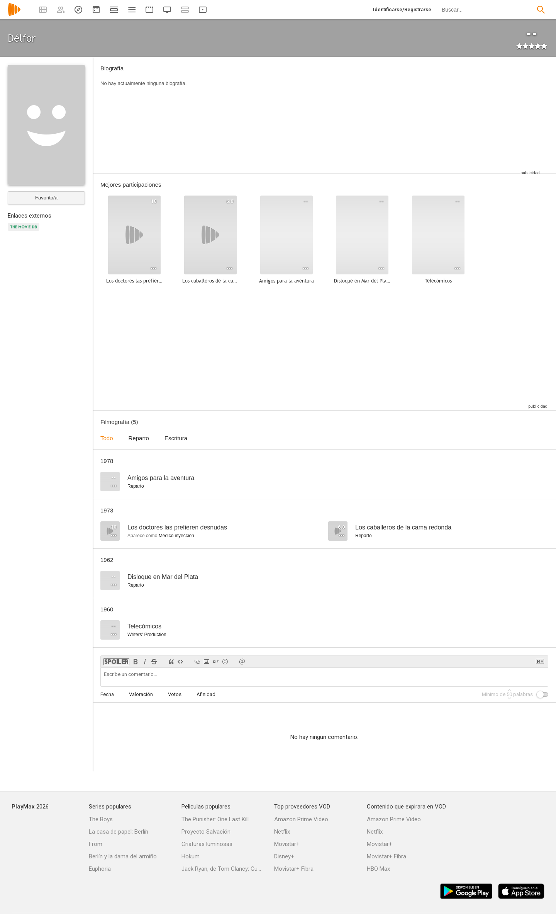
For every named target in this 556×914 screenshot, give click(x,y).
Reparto (139, 438)
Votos (174, 694)
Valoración (141, 694)
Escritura (175, 438)
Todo (106, 438)
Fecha (107, 694)
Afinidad (206, 694)
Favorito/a (46, 198)
